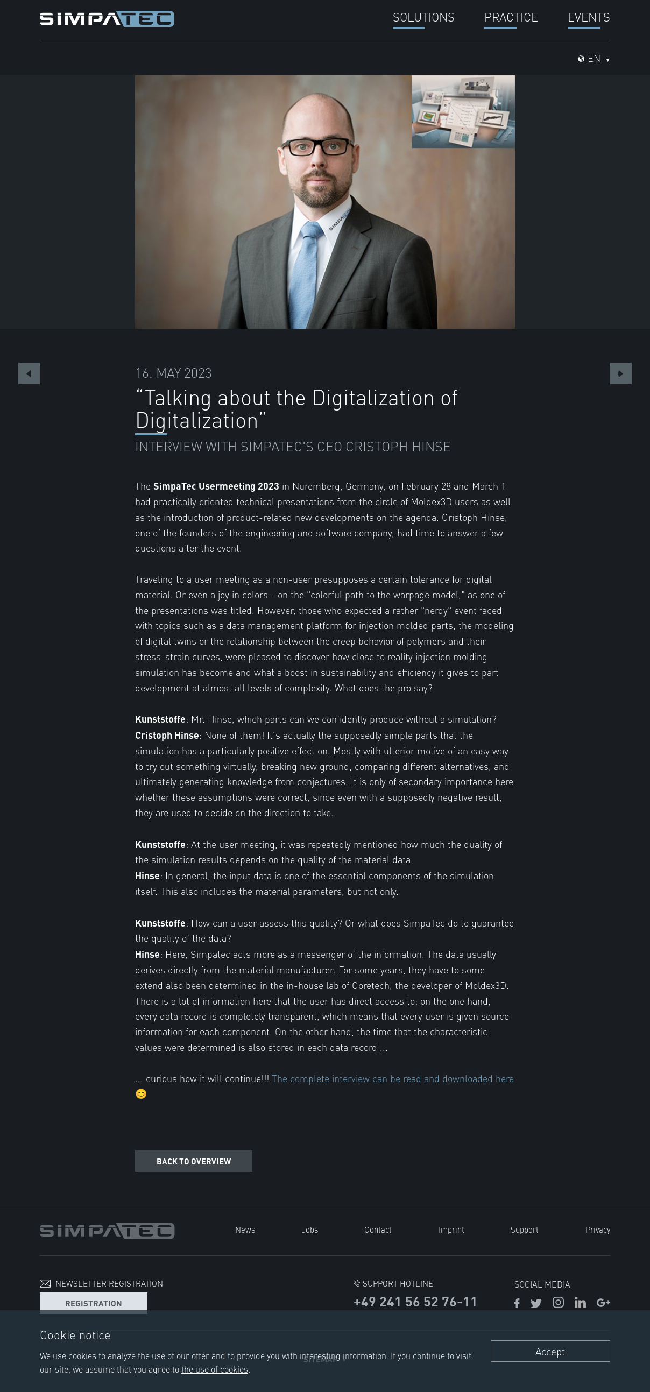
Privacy (597, 1229)
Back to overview (194, 1161)
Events (589, 16)
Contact (378, 1229)
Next (621, 373)
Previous (29, 373)
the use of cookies (214, 1369)
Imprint (451, 1229)
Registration (93, 1303)
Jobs (310, 1229)
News (245, 1229)
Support (525, 1229)
